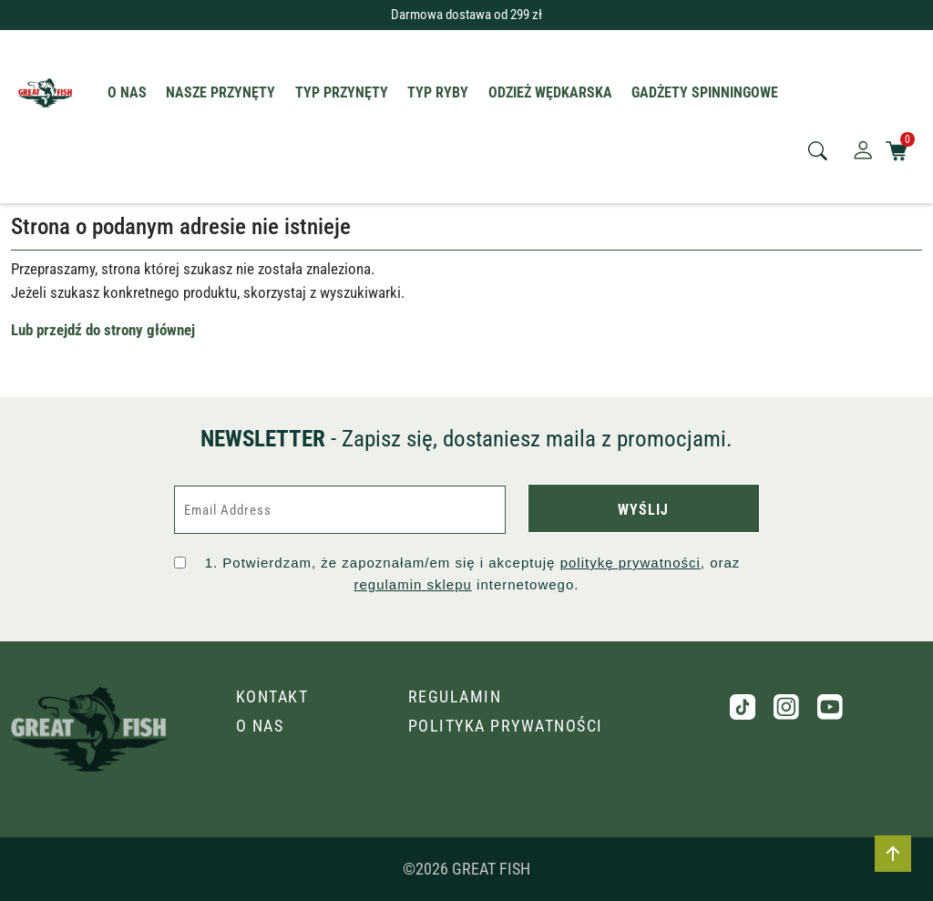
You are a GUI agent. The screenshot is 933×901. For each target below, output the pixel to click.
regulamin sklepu (413, 584)
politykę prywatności (630, 562)
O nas (260, 725)
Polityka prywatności (505, 725)
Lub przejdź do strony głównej (103, 330)
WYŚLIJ (643, 509)
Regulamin (455, 696)
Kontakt (272, 696)
